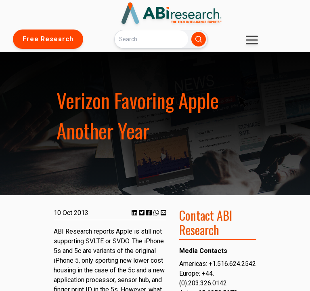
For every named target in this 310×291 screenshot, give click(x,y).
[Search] (151, 39)
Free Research (48, 39)
